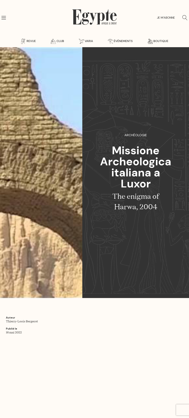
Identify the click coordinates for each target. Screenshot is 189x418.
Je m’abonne (166, 18)
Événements (120, 41)
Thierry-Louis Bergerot (22, 321)
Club (57, 41)
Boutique (157, 41)
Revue (28, 41)
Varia (86, 41)
